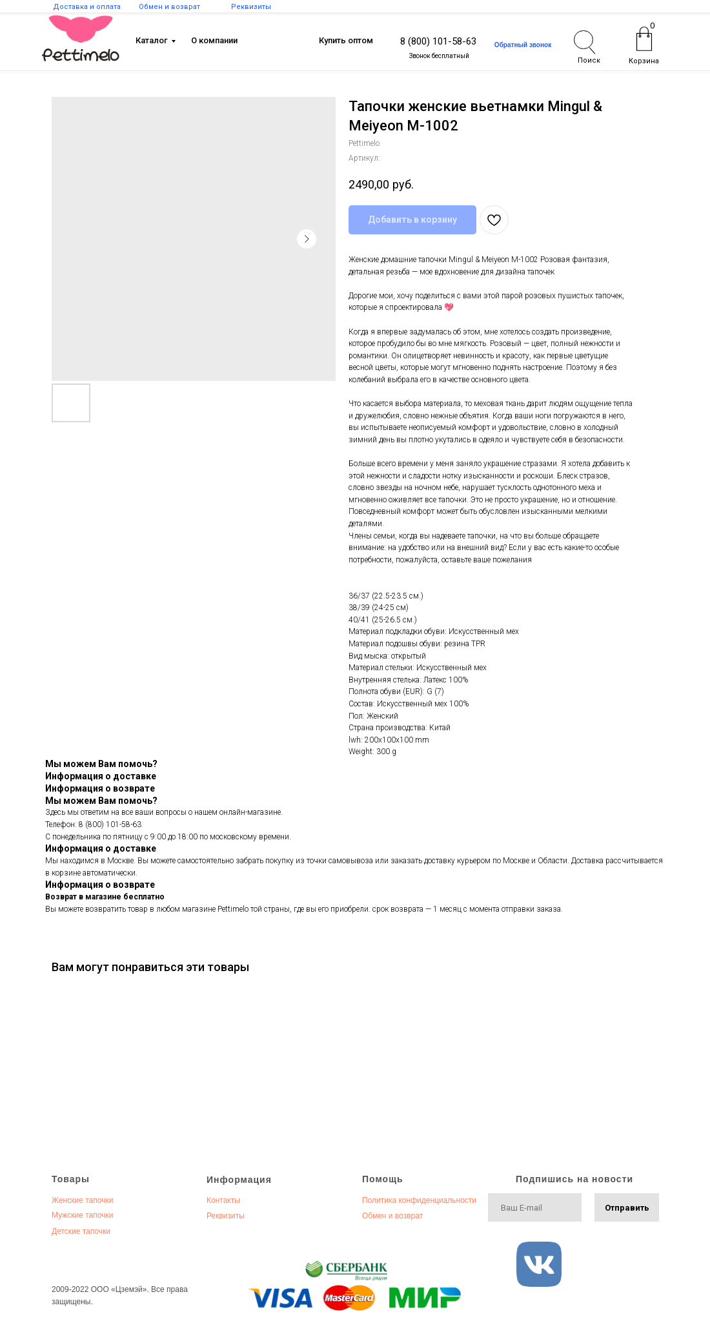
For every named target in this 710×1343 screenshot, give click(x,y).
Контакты (223, 1200)
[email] (535, 1207)
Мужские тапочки (82, 1215)
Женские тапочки (82, 1200)
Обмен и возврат (392, 1215)
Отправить (627, 1208)
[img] (81, 38)
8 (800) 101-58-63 (438, 41)
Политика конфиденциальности (419, 1200)
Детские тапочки (81, 1231)
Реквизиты (226, 1215)
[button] (522, 44)
